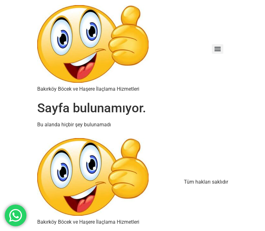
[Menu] (217, 49)
